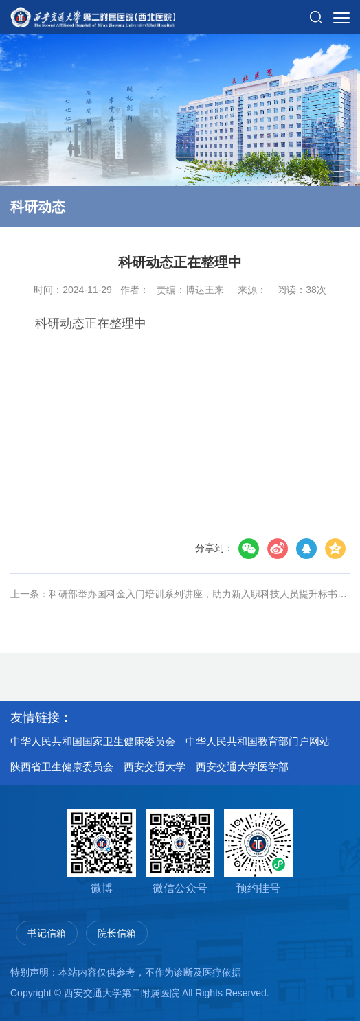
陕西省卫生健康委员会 (61, 766)
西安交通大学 (154, 766)
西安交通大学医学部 (242, 766)
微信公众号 (180, 851)
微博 (101, 851)
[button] (316, 11)
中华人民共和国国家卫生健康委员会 (92, 741)
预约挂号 (258, 851)
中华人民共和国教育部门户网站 (257, 741)
